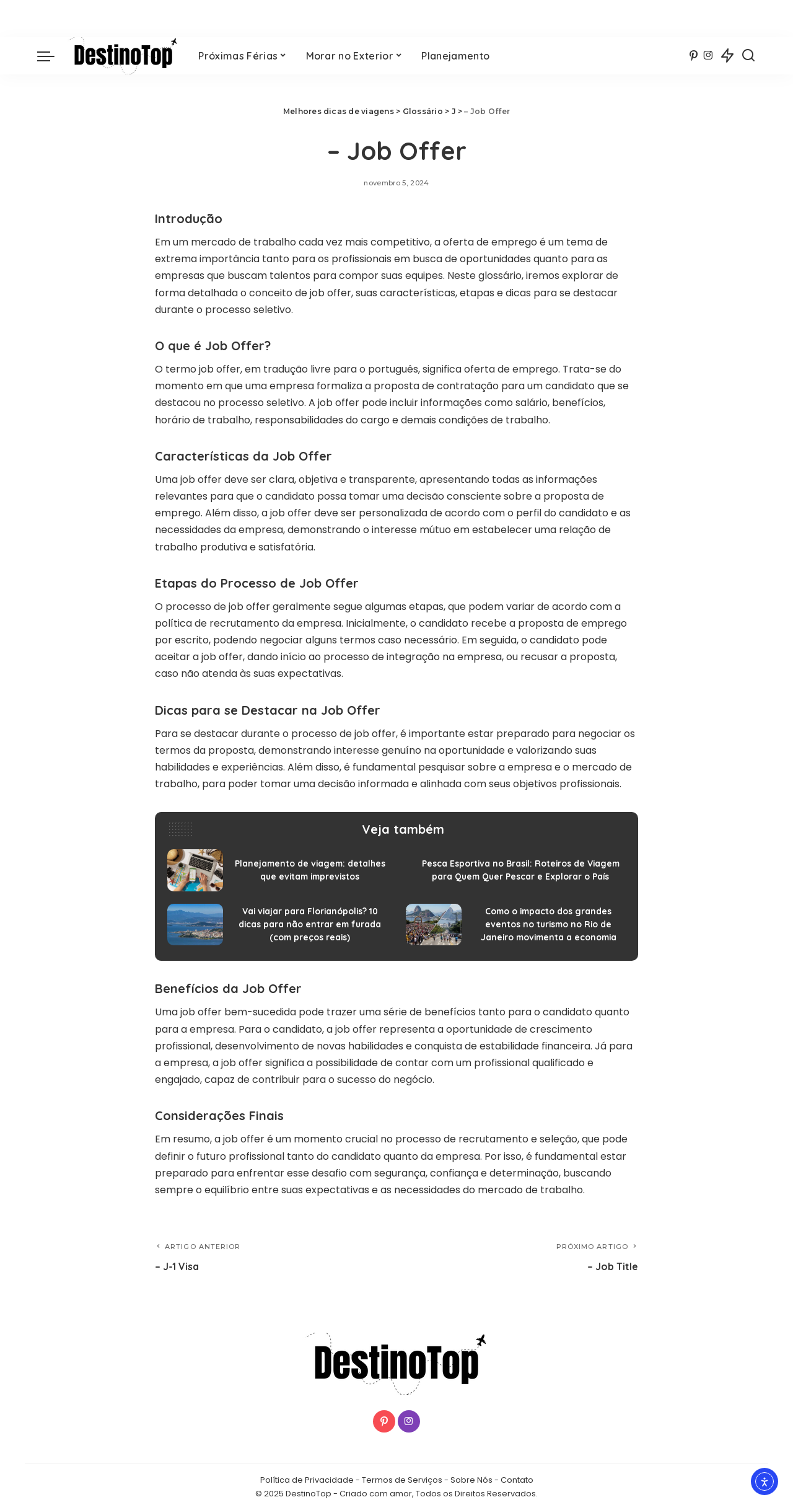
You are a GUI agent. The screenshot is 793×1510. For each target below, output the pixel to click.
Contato (517, 1480)
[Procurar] (748, 55)
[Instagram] (708, 55)
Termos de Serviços (402, 1480)
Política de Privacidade (307, 1480)
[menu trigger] (52, 55)
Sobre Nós (471, 1480)
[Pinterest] (693, 55)
